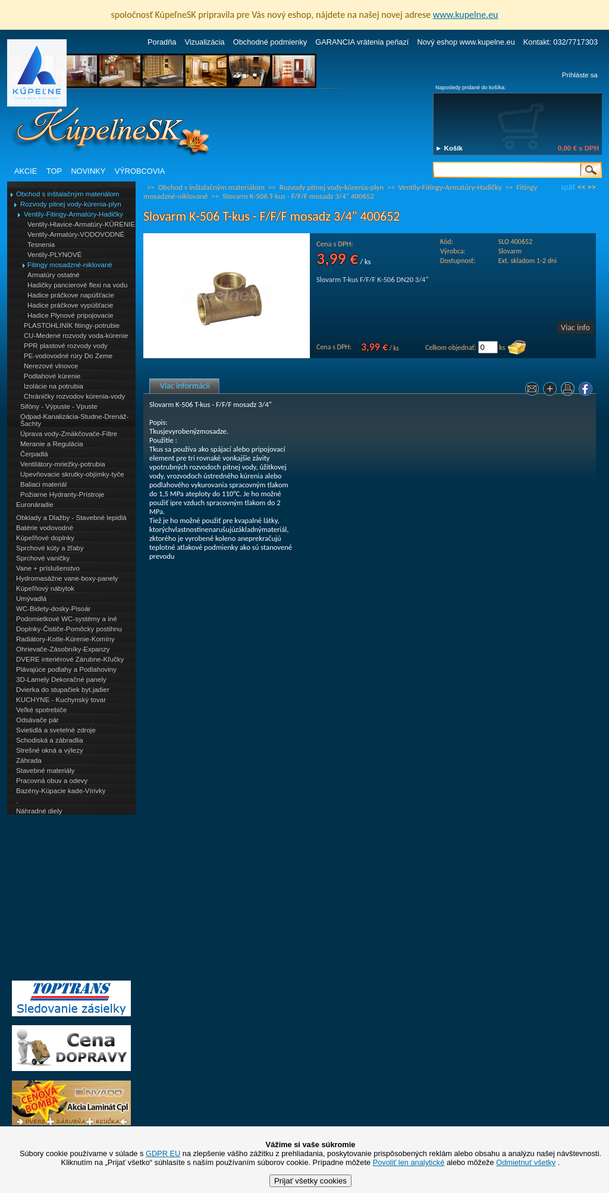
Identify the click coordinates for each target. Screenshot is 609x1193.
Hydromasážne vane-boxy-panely (67, 578)
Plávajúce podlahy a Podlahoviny (66, 669)
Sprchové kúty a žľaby (49, 548)
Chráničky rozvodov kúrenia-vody (74, 396)
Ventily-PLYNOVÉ (54, 254)
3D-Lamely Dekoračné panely (61, 679)
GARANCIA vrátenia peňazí (362, 41)
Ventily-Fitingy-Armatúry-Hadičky (73, 214)
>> (592, 187)
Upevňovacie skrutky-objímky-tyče (72, 474)
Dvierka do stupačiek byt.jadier (62, 689)
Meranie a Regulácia (51, 443)
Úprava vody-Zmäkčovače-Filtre (68, 433)
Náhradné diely (39, 811)
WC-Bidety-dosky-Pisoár (53, 608)
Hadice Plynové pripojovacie (70, 315)
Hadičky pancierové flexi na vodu (77, 285)
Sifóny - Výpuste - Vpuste (59, 406)
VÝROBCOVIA (140, 171)
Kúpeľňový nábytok (45, 588)
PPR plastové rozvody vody (66, 345)
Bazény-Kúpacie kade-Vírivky (60, 790)
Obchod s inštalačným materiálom (67, 194)
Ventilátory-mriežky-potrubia (62, 464)
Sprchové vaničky (43, 558)
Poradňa (161, 41)
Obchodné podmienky (270, 41)
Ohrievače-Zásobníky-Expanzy (62, 649)
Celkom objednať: (450, 347)
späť (568, 187)
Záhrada (29, 760)
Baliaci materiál (43, 484)
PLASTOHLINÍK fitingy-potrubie (72, 325)
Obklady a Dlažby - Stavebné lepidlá (71, 517)
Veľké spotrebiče (41, 709)
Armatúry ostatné (53, 274)
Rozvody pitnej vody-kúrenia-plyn (70, 204)
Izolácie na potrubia (53, 386)
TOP (54, 171)
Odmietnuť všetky (525, 1162)
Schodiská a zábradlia (49, 740)
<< (581, 187)
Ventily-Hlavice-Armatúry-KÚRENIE (81, 224)
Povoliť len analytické (409, 1162)
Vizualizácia (204, 41)
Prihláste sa (580, 75)
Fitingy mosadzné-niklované (69, 264)
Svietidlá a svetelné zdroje (56, 730)
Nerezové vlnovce (51, 366)
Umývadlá (31, 598)
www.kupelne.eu (465, 14)
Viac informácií (185, 386)
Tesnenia (41, 244)
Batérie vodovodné (44, 527)
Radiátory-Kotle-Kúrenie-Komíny (65, 639)
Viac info (575, 327)
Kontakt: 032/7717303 (560, 41)
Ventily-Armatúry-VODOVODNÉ (75, 234)
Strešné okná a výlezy (49, 750)
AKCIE (25, 171)
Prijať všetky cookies (310, 1180)
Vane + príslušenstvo (48, 568)
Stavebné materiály (45, 770)
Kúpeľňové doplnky (45, 537)
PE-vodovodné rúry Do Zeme (68, 355)
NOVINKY (88, 171)
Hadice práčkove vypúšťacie (70, 305)
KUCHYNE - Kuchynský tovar (61, 699)
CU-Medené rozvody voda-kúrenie (76, 335)
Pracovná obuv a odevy (51, 780)
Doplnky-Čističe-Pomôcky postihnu (69, 628)
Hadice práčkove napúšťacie (70, 295)
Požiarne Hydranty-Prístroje (62, 494)
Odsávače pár (37, 720)
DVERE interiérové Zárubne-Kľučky (70, 659)
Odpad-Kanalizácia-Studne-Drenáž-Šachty (74, 420)
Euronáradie (35, 504)
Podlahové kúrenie (52, 376)
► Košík (449, 148)
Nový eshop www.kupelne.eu (465, 41)
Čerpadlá (34, 454)
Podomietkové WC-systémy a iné (66, 618)
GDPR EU (163, 1153)
